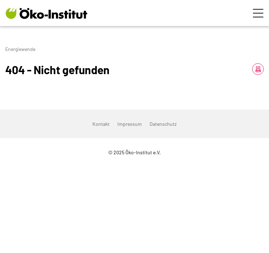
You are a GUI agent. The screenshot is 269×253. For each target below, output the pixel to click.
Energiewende (20, 49)
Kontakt (101, 124)
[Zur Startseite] (46, 13)
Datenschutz (163, 124)
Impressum (129, 124)
